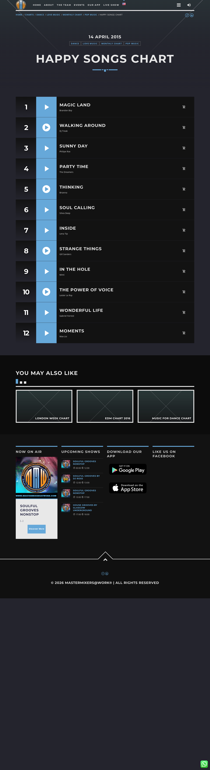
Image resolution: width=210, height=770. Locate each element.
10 (26, 292)
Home (19, 14)
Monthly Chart (72, 14)
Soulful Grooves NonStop (84, 462)
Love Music (53, 14)
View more (44, 406)
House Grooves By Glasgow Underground (85, 508)
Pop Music (91, 14)
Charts (29, 14)
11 (26, 312)
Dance (40, 14)
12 (26, 333)
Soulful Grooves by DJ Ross (86, 477)
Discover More (36, 528)
